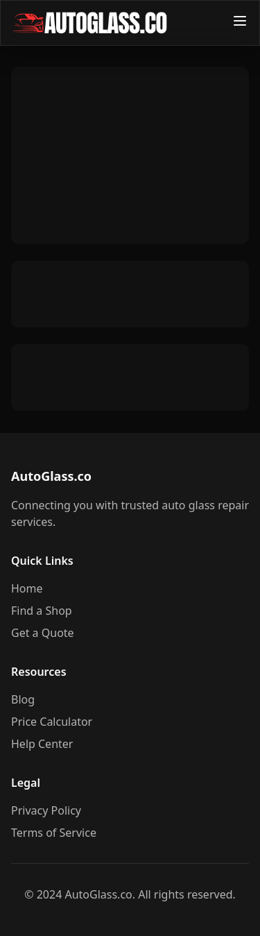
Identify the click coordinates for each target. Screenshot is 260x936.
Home (27, 588)
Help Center (42, 743)
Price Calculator (51, 721)
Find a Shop (41, 610)
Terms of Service (53, 832)
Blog (23, 699)
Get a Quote (42, 632)
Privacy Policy (46, 810)
